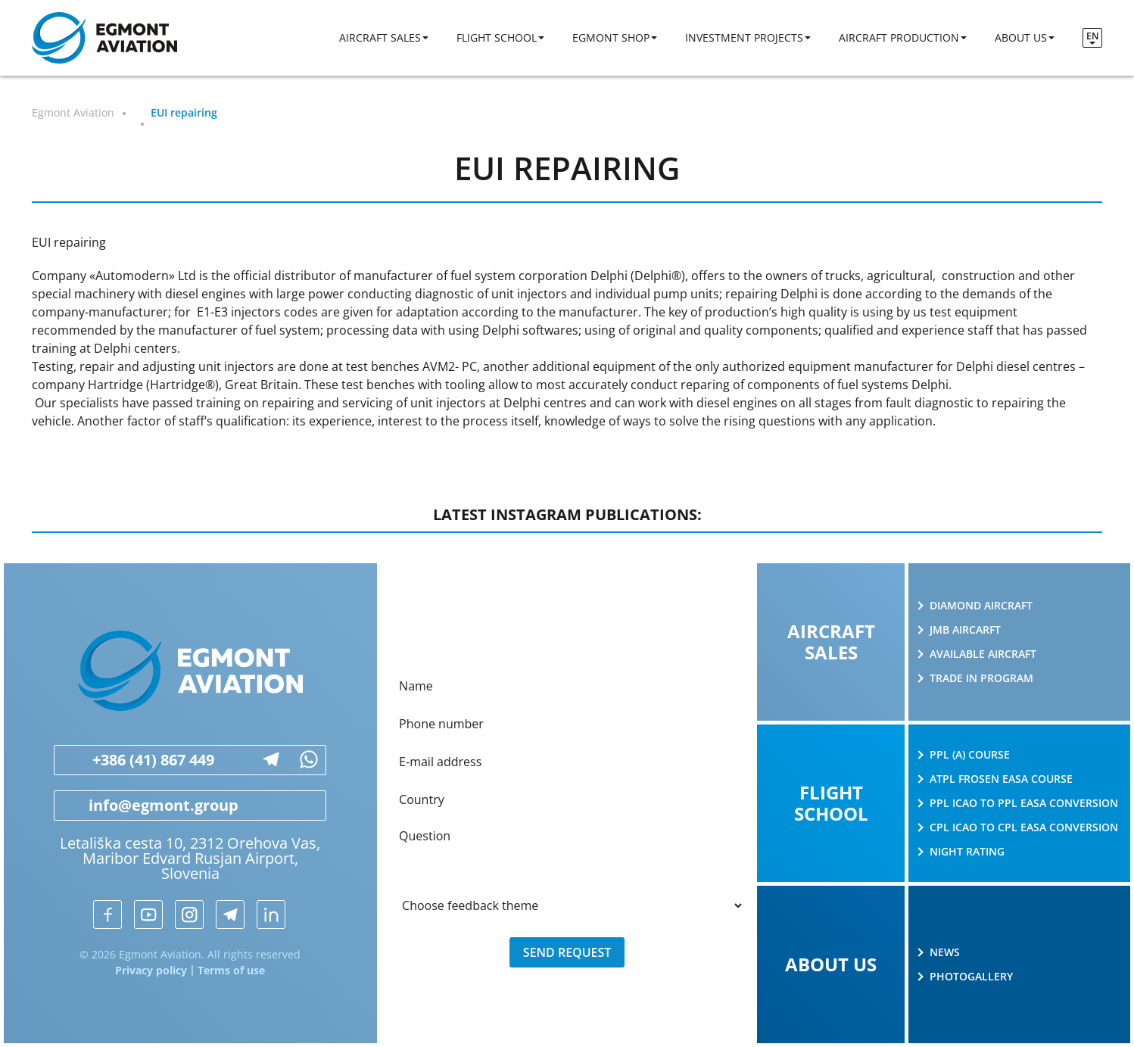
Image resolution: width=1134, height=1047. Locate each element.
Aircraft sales (380, 37)
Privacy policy (151, 970)
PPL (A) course (970, 754)
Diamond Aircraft (981, 605)
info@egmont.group (146, 805)
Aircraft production (899, 37)
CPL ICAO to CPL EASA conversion (1024, 827)
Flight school (496, 37)
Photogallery (971, 976)
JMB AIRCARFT (965, 630)
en (1092, 36)
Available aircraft (983, 654)
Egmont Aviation (73, 112)
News (945, 952)
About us (1021, 37)
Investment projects (744, 37)
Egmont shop (611, 37)
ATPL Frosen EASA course (1001, 779)
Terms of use (231, 970)
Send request (567, 952)
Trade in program (981, 678)
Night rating (967, 851)
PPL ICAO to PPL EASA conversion (1024, 803)
